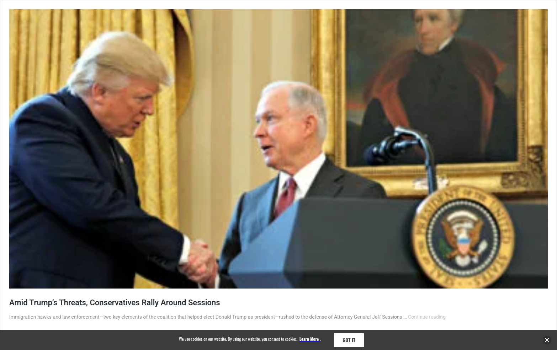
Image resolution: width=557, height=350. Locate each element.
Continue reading (427, 317)
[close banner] (547, 341)
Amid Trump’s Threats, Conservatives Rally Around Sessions (114, 302)
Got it (349, 340)
